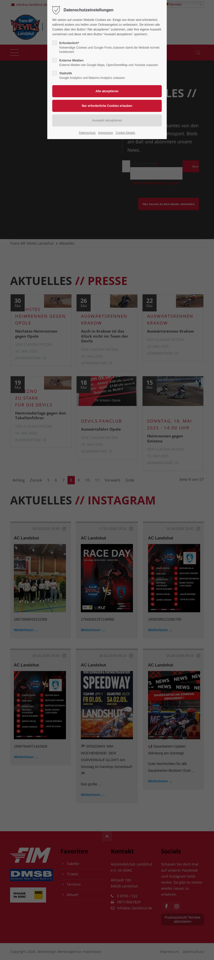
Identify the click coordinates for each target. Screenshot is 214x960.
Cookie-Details (125, 133)
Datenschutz (87, 133)
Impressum (105, 133)
